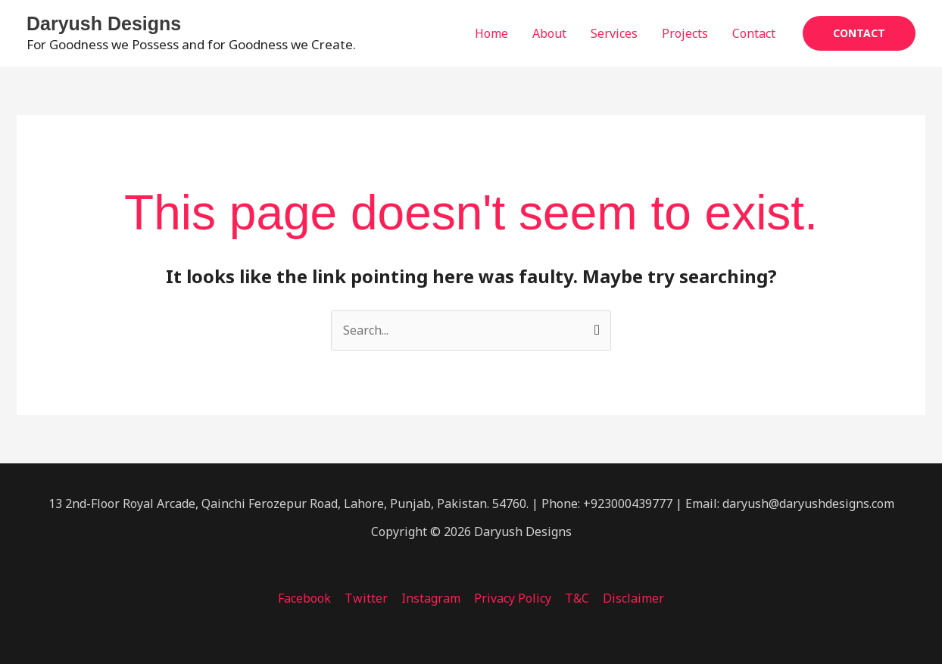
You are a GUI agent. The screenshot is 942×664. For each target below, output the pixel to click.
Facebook (308, 598)
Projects (685, 33)
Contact (753, 33)
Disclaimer (629, 598)
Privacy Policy (512, 598)
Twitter (368, 598)
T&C (575, 598)
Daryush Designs (104, 23)
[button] (859, 33)
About (549, 33)
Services (614, 33)
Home (491, 33)
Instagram (431, 598)
